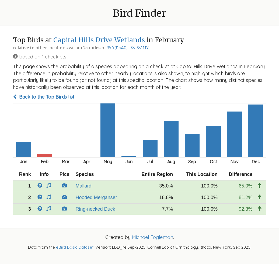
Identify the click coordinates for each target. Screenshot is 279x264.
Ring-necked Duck (95, 209)
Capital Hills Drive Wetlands (99, 40)
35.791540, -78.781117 (128, 47)
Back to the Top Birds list (43, 97)
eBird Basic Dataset (74, 247)
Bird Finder (139, 13)
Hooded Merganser (96, 197)
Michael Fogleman (152, 237)
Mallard (83, 186)
